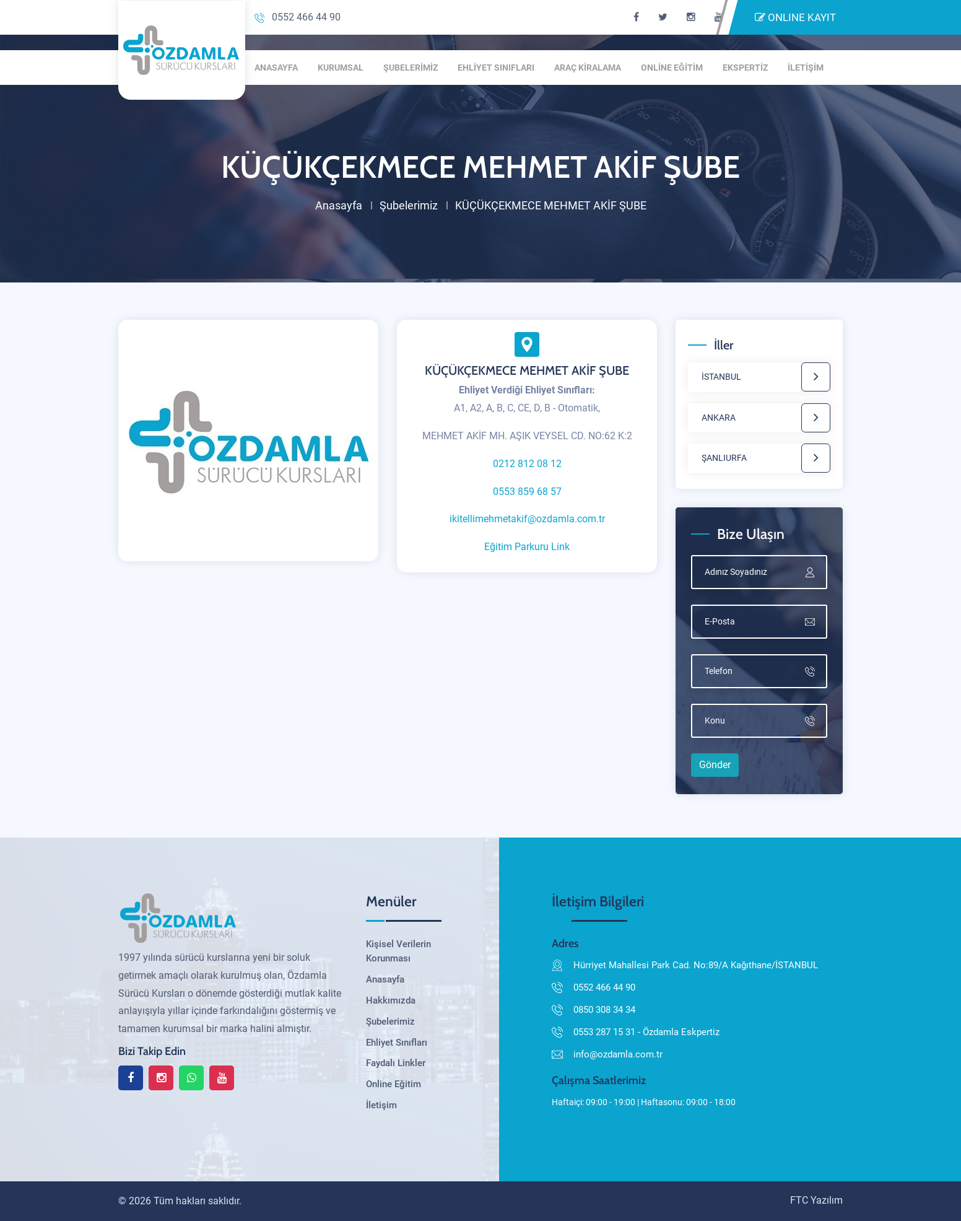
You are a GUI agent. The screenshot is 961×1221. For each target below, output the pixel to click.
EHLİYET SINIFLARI (496, 67)
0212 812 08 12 (527, 464)
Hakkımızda (390, 1000)
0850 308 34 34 (604, 1009)
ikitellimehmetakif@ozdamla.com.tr (527, 519)
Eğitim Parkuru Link (527, 547)
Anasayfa (338, 205)
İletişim (381, 1105)
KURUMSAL (340, 67)
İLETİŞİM (806, 67)
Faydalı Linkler (395, 1063)
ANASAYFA (276, 67)
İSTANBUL (721, 377)
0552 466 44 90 (297, 17)
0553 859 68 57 (527, 491)
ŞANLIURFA (724, 458)
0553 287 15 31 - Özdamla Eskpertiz (646, 1032)
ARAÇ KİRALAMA (587, 67)
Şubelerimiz (409, 205)
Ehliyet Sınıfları (396, 1042)
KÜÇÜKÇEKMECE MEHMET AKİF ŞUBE (527, 370)
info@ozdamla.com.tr (618, 1054)
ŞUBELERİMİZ (410, 67)
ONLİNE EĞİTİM (672, 67)
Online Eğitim (393, 1084)
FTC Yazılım (816, 1200)
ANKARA (719, 417)
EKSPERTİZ (745, 67)
